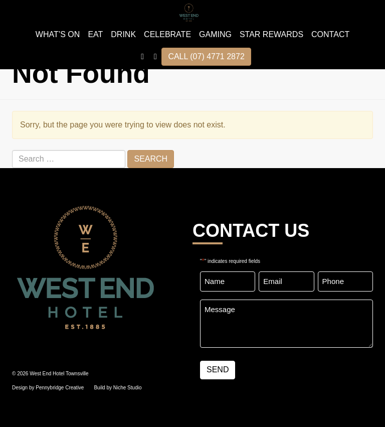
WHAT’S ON (58, 34)
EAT (95, 34)
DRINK (123, 34)
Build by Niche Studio (117, 387)
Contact (330, 34)
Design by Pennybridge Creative (48, 387)
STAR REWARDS (271, 34)
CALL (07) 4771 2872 (206, 56)
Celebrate (167, 34)
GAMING (215, 34)
